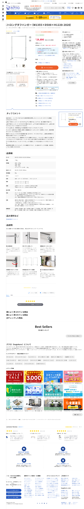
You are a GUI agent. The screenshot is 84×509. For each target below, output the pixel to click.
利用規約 (69, 506)
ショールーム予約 (62, 3)
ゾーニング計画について (55, 494)
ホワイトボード (40, 488)
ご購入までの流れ (70, 66)
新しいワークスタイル (54, 500)
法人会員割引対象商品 (48, 32)
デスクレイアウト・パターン (56, 497)
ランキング (77, 13)
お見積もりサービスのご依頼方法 (47, 98)
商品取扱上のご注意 (78, 486)
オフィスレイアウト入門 (55, 492)
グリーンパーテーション (23, 361)
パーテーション (30, 486)
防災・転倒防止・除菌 (41, 498)
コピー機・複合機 (30, 496)
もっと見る (73, 87)
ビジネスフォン (40, 495)
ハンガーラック (75, 364)
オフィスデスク (30, 481)
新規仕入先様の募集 (78, 498)
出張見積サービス (67, 484)
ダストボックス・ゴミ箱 (64, 364)
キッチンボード (21, 368)
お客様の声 (81, 13)
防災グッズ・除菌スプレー (59, 361)
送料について (76, 48)
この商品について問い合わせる (47, 101)
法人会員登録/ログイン (45, 50)
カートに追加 (73, 125)
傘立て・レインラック (25, 364)
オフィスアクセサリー (41, 493)
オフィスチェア (30, 484)
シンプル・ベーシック (73, 80)
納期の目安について (67, 483)
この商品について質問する (46, 63)
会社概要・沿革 (66, 493)
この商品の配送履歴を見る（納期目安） (49, 93)
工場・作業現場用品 (30, 493)
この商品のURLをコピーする (46, 103)
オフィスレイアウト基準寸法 (56, 499)
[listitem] (18, 438)
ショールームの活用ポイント (55, 484)
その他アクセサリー (43, 368)
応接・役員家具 (40, 490)
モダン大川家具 (30, 491)
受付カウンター (40, 486)
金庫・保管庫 (29, 490)
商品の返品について (70, 70)
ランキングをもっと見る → (74, 340)
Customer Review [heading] (14, 430)
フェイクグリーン (34, 361)
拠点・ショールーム (65, 13)
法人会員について (79, 3)
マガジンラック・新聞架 (38, 364)
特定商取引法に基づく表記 (63, 506)
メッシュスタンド (11, 368)
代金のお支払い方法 (71, 63)
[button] (79, 430)
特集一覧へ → (77, 417)
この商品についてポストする (46, 106)
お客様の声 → (23, 430)
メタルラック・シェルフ (51, 364)
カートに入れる (49, 68)
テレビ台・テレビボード (13, 364)
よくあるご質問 (72, 13)
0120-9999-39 (37, 6)
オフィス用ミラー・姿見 (46, 361)
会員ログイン (44, 55)
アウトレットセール (30, 500)
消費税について (41, 43)
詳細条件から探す (69, 8)
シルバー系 (71, 83)
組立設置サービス (77, 484)
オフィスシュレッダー (41, 496)
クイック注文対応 (42, 35)
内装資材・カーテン (72, 361)
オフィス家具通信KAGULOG (54, 490)
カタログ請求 (70, 3)
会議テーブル (29, 488)
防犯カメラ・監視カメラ (31, 498)
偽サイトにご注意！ (78, 497)
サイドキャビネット (41, 483)
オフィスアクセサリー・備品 (17, 27)
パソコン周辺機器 (30, 495)
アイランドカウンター (31, 368)
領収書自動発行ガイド (67, 488)
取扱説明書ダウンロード (14, 224)
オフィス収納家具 (41, 484)
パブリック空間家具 (41, 491)
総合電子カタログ (67, 495)
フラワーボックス (11, 361)
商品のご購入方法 (67, 481)
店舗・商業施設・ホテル (74, 81)
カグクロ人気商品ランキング (55, 488)
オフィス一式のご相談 (48, 1)
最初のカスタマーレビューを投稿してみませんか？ (31, 308)
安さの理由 (54, 3)
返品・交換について (78, 483)
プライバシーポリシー (75, 506)
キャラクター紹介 (67, 497)
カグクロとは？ (47, 3)
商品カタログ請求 (77, 495)
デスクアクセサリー (30, 483)
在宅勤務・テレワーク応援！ (55, 481)
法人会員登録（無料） (53, 55)
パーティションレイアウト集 (54, 483)
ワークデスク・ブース (41, 481)
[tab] (33, 297)
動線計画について (53, 495)
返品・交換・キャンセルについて (47, 96)
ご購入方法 (60, 13)
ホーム (8, 27)
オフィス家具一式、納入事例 (55, 486)
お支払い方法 (77, 481)
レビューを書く (19, 31)
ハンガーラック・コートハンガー (31, 27)
